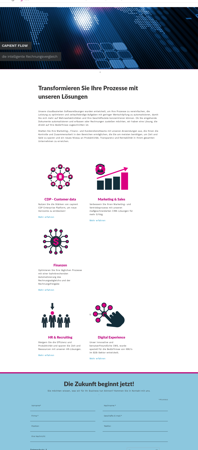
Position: (35, 353)
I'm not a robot (139, 378)
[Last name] (135, 334)
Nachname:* (110, 332)
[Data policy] (31, 380)
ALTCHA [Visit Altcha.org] (155, 383)
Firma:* (35, 343)
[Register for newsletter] (31, 384)
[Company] (62, 344)
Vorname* (36, 332)
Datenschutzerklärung (50, 381)
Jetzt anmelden (16, 423)
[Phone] (135, 355)
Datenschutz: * (38, 377)
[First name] (62, 334)
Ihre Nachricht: (38, 363)
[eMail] (135, 344)
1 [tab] (100, 72)
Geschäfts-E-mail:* (113, 343)
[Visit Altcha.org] (156, 379)
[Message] (99, 365)
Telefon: (107, 353)
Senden (162, 388)
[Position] (62, 355)
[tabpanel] (99, 38)
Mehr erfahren (46, 213)
